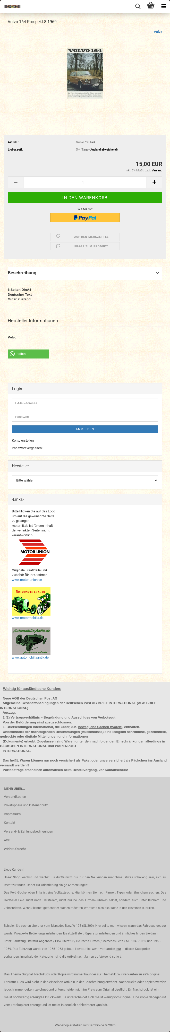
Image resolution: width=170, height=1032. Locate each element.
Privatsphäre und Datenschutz (26, 805)
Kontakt (9, 823)
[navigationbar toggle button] (163, 6)
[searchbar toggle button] (137, 6)
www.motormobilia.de (28, 618)
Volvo (158, 32)
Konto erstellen (23, 440)
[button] (15, 182)
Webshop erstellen (68, 1025)
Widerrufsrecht (15, 849)
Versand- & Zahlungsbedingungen (28, 831)
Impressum (12, 814)
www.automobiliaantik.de (30, 657)
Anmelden (85, 429)
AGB (7, 840)
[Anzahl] (85, 182)
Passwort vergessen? (27, 448)
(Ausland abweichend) (103, 149)
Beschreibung (22, 272)
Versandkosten (15, 797)
